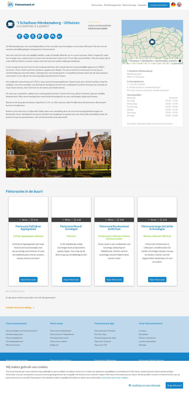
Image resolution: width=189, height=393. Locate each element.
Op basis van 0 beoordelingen (99, 25)
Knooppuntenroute (59, 337)
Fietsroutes (97, 5)
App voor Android (102, 341)
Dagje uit (54, 345)
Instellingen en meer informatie (144, 385)
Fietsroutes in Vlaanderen (62, 334)
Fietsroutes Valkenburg (105, 360)
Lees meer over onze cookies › (115, 377)
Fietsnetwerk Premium (104, 330)
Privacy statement (147, 337)
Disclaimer (143, 334)
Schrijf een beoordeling (20, 307)
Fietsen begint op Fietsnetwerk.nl (21, 330)
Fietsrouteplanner (14, 337)
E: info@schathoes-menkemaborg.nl (143, 87)
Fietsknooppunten (112, 5)
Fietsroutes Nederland (60, 330)
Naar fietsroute (28, 279)
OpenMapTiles (147, 61)
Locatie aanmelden (158, 5)
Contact (142, 330)
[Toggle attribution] (180, 61)
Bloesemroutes (13, 345)
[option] (58, 153)
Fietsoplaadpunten (14, 341)
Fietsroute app (129, 5)
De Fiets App (100, 334)
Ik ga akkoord (174, 385)
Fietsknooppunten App (105, 337)
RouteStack (134, 61)
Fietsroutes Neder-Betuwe (151, 360)
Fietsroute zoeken (58, 341)
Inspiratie (142, 5)
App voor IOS (100, 345)
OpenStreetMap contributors (166, 61)
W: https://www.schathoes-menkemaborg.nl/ (148, 90)
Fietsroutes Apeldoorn (60, 360)
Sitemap (142, 345)
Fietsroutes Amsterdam (17, 360)
